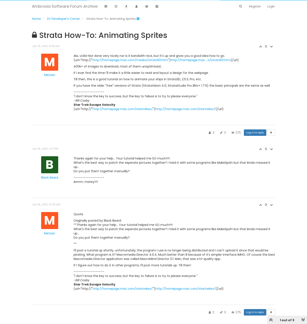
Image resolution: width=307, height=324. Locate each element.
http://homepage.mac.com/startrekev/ (123, 109)
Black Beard (49, 177)
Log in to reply (255, 132)
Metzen (49, 75)
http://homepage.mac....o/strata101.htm (201, 60)
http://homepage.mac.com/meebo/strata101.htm (130, 60)
